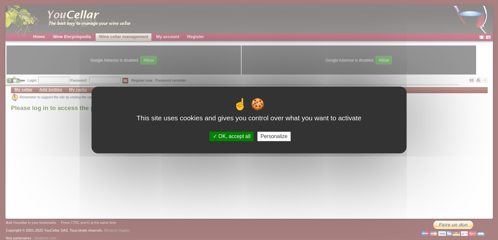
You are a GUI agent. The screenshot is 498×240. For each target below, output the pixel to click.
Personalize (274, 136)
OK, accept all (232, 136)
